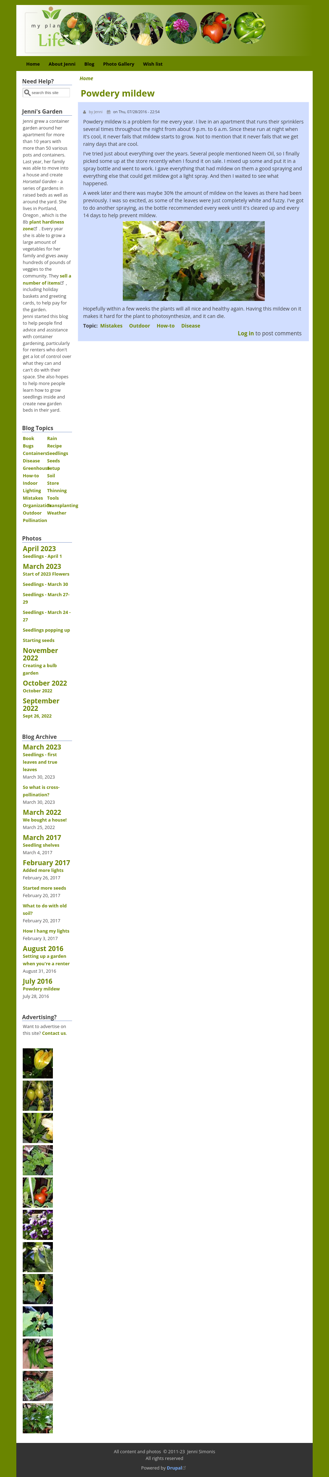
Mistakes (111, 325)
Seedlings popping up (46, 630)
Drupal (177, 1468)
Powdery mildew (41, 989)
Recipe (54, 446)
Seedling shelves (41, 845)
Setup (53, 468)
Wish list (153, 64)
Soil (51, 476)
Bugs (28, 446)
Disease (191, 325)
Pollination (35, 520)
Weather (56, 513)
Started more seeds (44, 888)
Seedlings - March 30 (45, 584)
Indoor (30, 483)
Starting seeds (38, 640)
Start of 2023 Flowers (46, 574)
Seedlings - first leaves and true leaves (40, 762)
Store (53, 483)
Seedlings (57, 453)
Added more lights (43, 870)
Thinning (57, 491)
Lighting (32, 491)
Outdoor (139, 325)
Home (33, 64)
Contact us (54, 1033)
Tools (53, 498)
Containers (35, 453)
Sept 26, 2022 (37, 716)
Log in (246, 333)
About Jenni (62, 64)
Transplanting (62, 506)
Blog (89, 64)
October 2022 (37, 691)
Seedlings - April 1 (42, 556)
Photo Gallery (119, 64)
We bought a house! (45, 820)
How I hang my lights (46, 931)
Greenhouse (36, 468)
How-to (166, 325)
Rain (52, 438)
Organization (37, 506)
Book (28, 438)
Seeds (53, 461)
